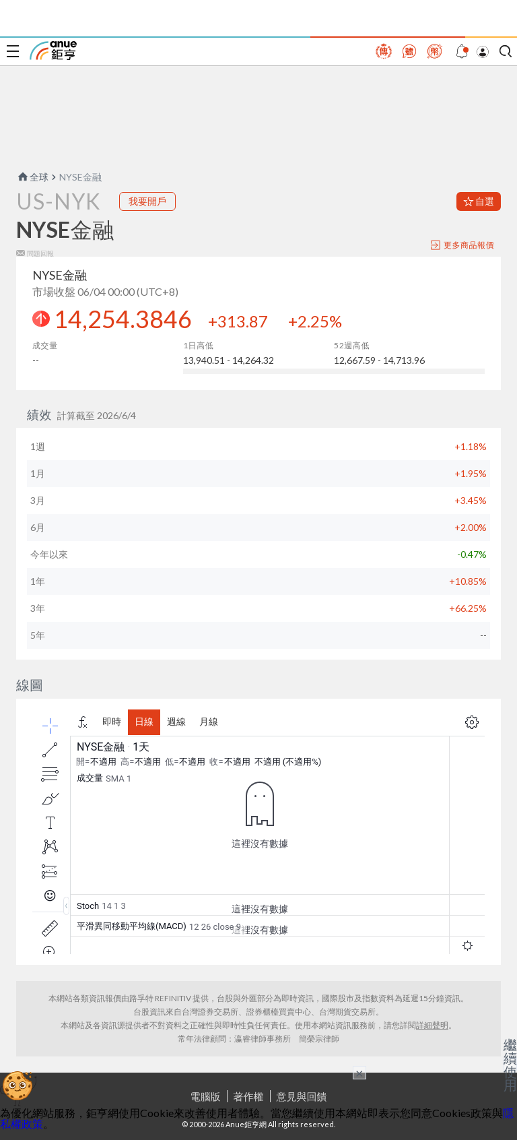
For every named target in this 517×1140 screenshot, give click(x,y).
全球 (32, 177)
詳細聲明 (432, 1025)
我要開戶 (147, 201)
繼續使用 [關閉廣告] (510, 1064)
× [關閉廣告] (359, 1072)
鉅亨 (53, 50)
